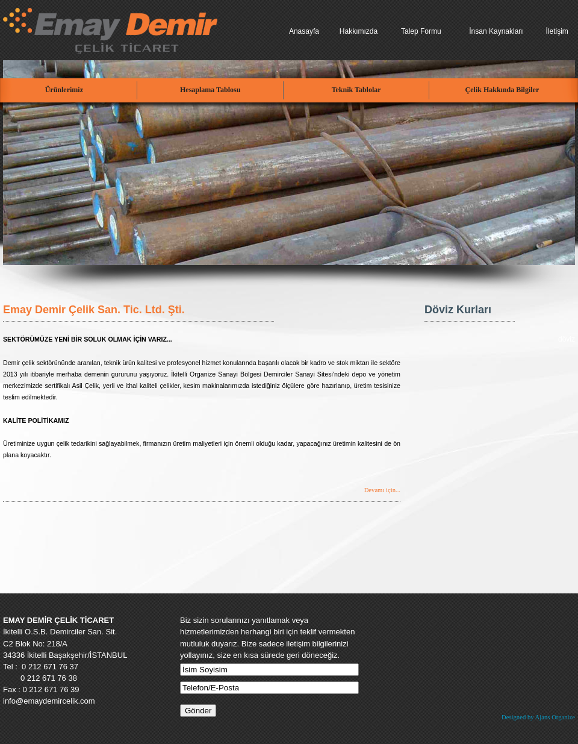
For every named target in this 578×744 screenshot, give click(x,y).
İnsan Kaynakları (496, 31)
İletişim (556, 31)
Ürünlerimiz (64, 90)
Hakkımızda (359, 31)
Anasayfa (304, 31)
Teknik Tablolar (356, 90)
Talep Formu (421, 31)
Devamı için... (382, 490)
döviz (566, 339)
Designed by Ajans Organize (538, 717)
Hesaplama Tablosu (210, 90)
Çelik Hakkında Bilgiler (502, 90)
